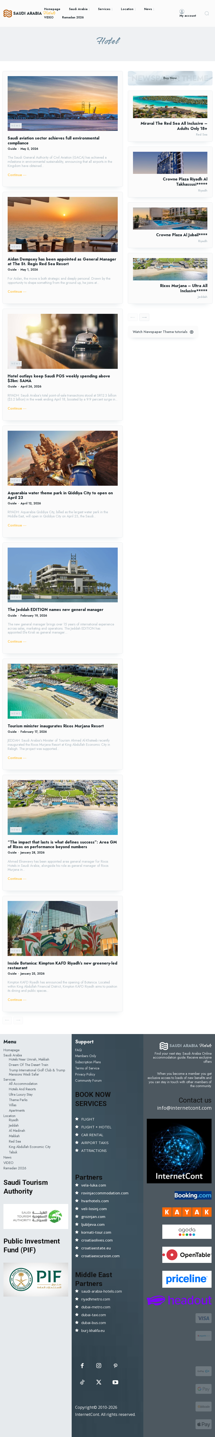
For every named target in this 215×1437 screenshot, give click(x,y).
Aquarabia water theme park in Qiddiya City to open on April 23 (60, 495)
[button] (207, 13)
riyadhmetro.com (95, 1299)
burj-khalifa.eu (93, 1330)
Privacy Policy (85, 1074)
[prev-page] (7, 1020)
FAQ (78, 1050)
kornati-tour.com (96, 1232)
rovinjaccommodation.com (105, 1192)
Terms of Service (87, 1068)
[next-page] (144, 317)
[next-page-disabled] (18, 1020)
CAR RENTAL (92, 1134)
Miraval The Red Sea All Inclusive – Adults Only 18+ (174, 126)
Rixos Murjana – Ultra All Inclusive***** (183, 288)
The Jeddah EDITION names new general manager (55, 609)
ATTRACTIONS (94, 1150)
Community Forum (88, 1080)
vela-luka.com (93, 1185)
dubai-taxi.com (93, 1314)
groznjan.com (93, 1216)
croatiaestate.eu (96, 1247)
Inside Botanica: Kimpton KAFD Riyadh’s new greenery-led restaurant (62, 965)
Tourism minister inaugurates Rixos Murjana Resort (56, 726)
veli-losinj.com (94, 1208)
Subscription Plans (88, 1062)
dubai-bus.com (93, 1322)
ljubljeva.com (93, 1224)
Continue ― (17, 175)
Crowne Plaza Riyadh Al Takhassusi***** (185, 181)
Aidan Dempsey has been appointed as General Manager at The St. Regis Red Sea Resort (62, 261)
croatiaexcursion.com (100, 1255)
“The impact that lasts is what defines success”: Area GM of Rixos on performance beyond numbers (62, 844)
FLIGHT (88, 1119)
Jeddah (202, 297)
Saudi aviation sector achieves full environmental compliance (53, 140)
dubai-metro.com (95, 1306)
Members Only (85, 1055)
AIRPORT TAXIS (95, 1142)
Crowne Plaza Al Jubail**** (181, 235)
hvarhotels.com (95, 1200)
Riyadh (202, 190)
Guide (12, 149)
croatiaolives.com (97, 1240)
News (15, 125)
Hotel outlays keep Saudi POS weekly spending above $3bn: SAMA (59, 378)
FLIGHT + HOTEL (96, 1126)
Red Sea (201, 134)
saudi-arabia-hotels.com (101, 1291)
